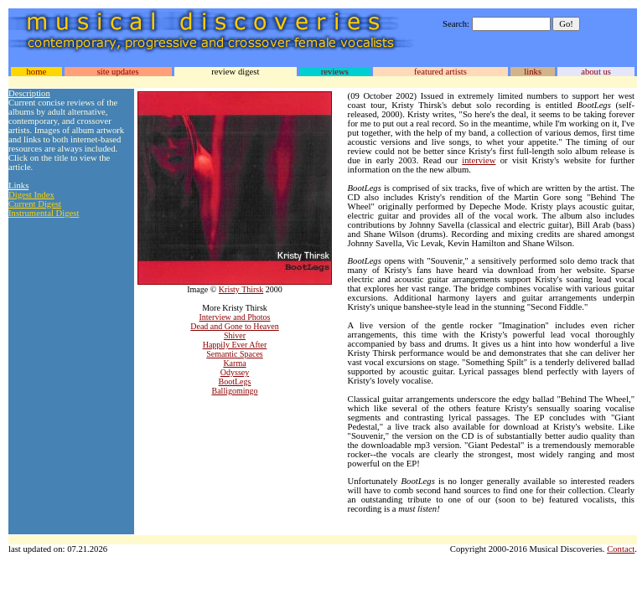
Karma (234, 363)
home (36, 71)
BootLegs (235, 381)
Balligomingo (235, 390)
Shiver (235, 335)
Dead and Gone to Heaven (234, 326)
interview (478, 160)
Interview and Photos (235, 317)
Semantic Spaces (234, 353)
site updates (118, 71)
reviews (335, 71)
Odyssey (234, 372)
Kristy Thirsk (241, 289)
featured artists (440, 71)
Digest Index (31, 194)
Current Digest (34, 204)
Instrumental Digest (43, 213)
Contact (620, 549)
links (532, 71)
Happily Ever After (235, 344)
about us (596, 71)
